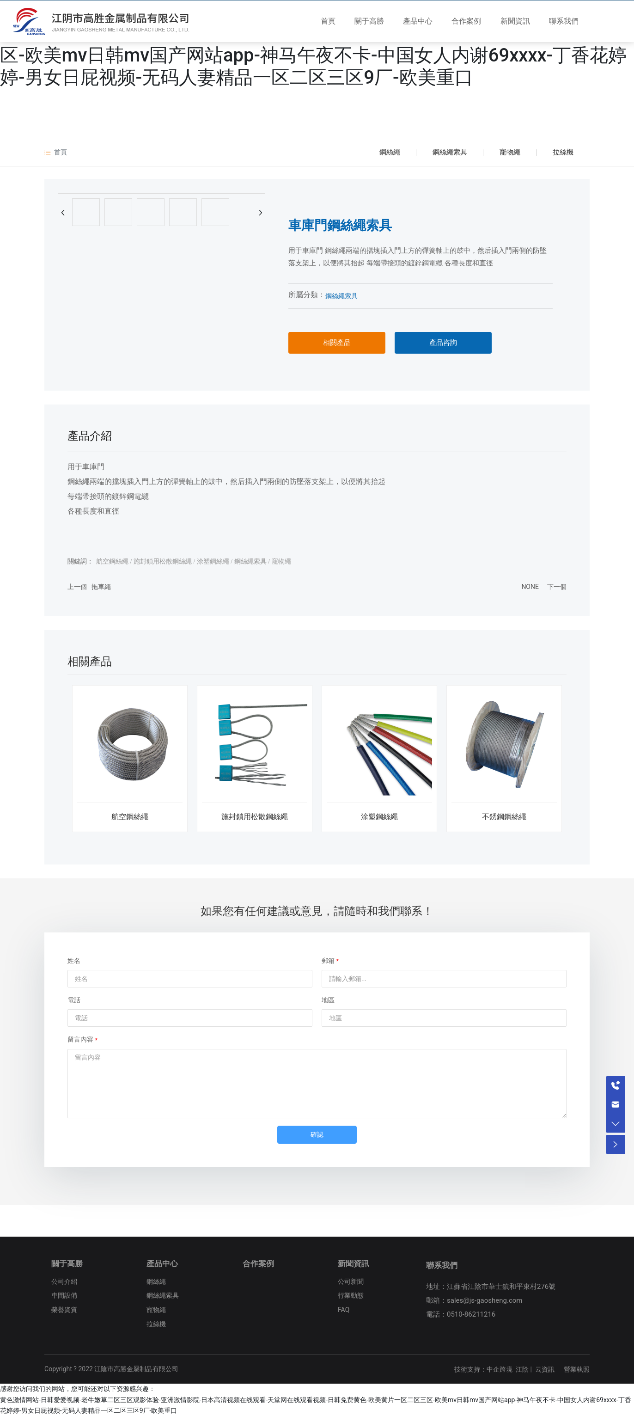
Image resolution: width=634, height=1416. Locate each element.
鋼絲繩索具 (450, 152)
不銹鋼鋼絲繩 (504, 816)
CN (596, 22)
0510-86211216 (471, 1314)
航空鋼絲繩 (129, 816)
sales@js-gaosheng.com (485, 1300)
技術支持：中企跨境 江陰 (491, 1369)
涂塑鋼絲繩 (379, 816)
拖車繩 (101, 586)
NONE (530, 586)
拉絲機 (563, 152)
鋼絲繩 (389, 152)
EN (610, 22)
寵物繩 (510, 152)
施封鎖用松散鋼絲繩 (254, 816)
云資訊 (545, 1369)
